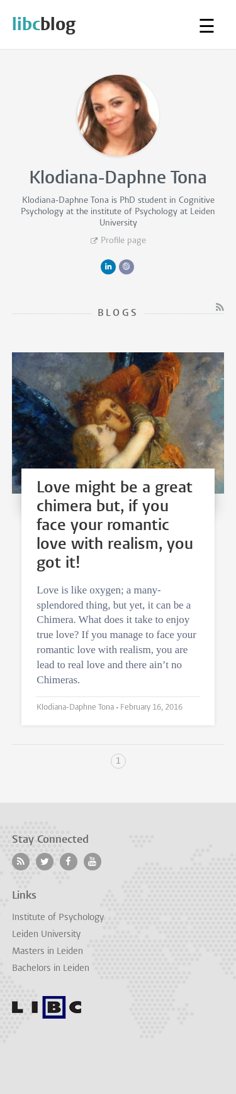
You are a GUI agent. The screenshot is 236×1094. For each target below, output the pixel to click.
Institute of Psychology (58, 918)
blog (44, 24)
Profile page (123, 241)
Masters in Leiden (47, 951)
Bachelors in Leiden (50, 968)
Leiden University (46, 935)
